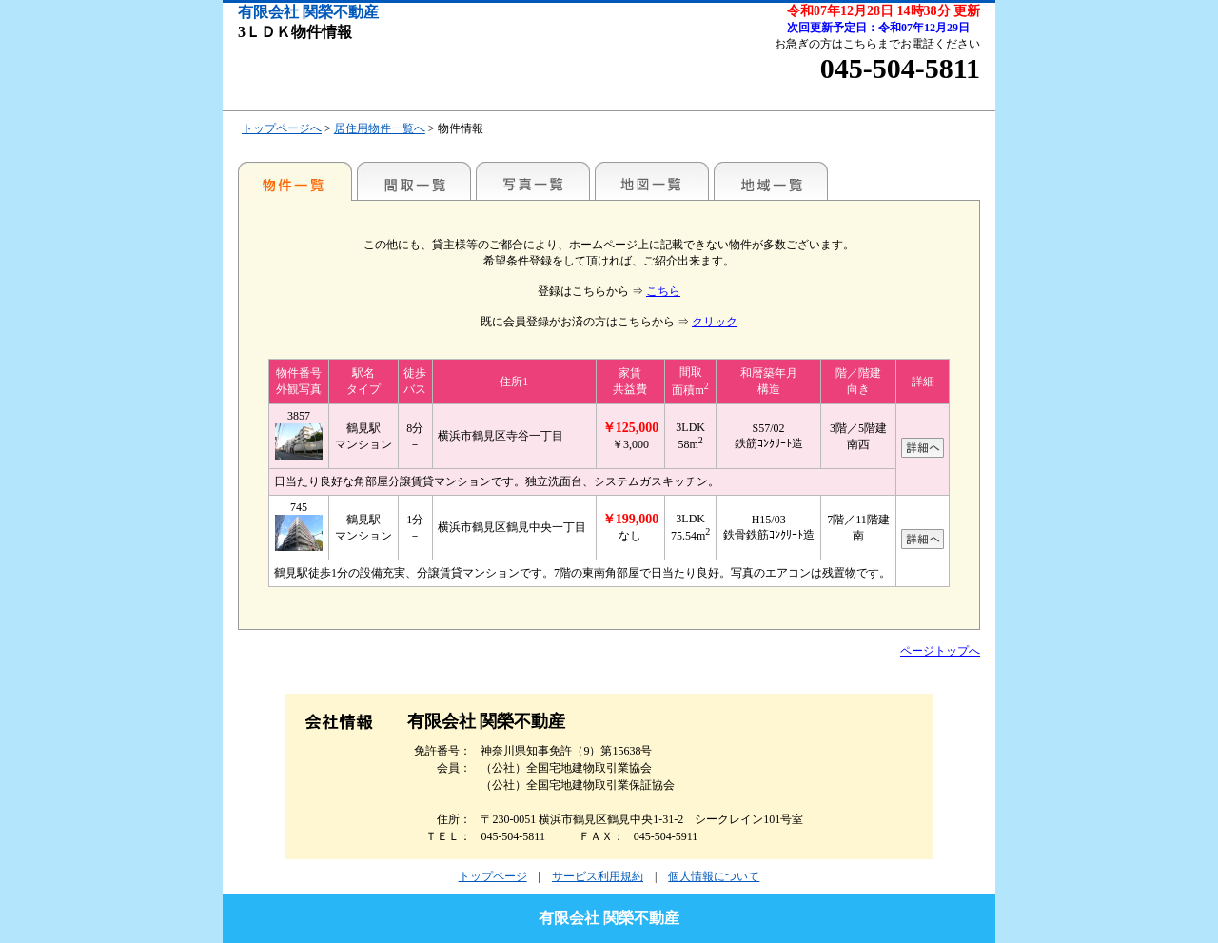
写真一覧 (533, 181)
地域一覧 (771, 181)
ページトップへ (940, 651)
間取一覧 (414, 181)
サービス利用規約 (597, 876)
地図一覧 (652, 181)
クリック (714, 321)
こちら (663, 291)
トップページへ (282, 128)
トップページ (493, 876)
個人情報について (713, 876)
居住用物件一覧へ (379, 128)
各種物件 (295, 181)
